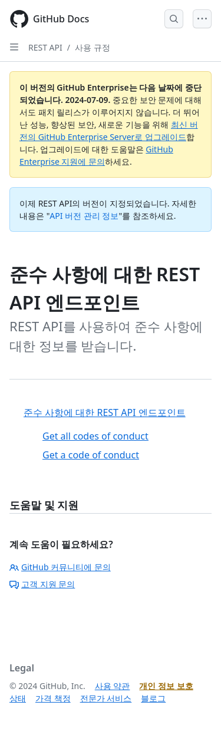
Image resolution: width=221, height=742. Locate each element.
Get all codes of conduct (95, 436)
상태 (17, 698)
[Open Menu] (202, 18)
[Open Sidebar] (14, 47)
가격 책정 (53, 698)
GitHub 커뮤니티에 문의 (60, 567)
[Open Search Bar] (173, 18)
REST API (45, 47)
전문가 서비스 (106, 698)
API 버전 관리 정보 (84, 215)
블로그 (153, 698)
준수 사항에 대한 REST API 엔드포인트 (105, 412)
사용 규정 (92, 47)
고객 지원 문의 (42, 584)
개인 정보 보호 (166, 685)
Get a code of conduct (90, 454)
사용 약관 (112, 685)
